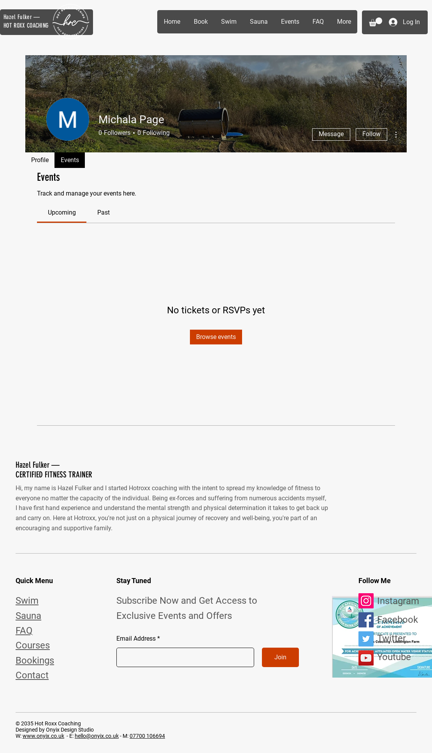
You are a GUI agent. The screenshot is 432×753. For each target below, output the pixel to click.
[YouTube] (366, 658)
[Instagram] (366, 600)
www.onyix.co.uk (43, 736)
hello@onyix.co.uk (97, 736)
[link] (62, 212)
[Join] (280, 657)
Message (331, 134)
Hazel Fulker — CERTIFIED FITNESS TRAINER (54, 469)
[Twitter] (366, 638)
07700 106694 (147, 736)
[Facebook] (366, 619)
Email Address (136, 639)
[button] (375, 21)
